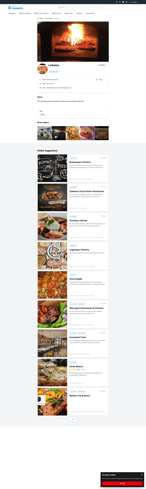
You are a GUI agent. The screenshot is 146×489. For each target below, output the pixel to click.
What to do (69, 13)
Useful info (90, 13)
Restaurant (81, 304)
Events (80, 13)
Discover (12, 13)
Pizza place (48, 18)
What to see (57, 13)
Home (41, 18)
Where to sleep (25, 13)
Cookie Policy (139, 478)
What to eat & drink (41, 13)
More (73, 419)
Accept (122, 483)
